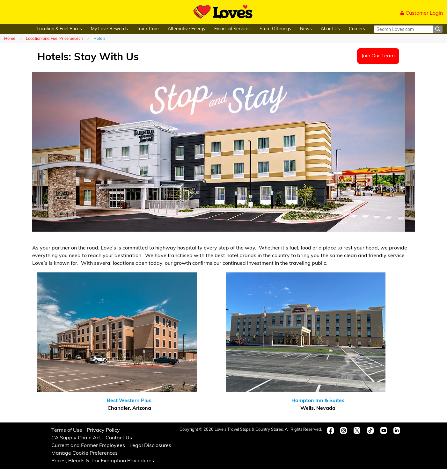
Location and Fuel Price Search (54, 39)
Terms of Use (66, 430)
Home (9, 39)
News (306, 29)
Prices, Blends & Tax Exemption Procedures (102, 461)
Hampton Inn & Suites (317, 400)
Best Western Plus (129, 400)
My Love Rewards (109, 29)
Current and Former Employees (88, 445)
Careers (357, 29)
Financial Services (232, 29)
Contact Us (119, 438)
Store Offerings (275, 29)
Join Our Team (378, 56)
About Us (330, 29)
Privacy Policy (103, 430)
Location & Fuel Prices (59, 29)
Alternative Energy (186, 29)
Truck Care (148, 29)
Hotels (99, 39)
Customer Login (421, 13)
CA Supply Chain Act (76, 438)
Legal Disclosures (150, 445)
